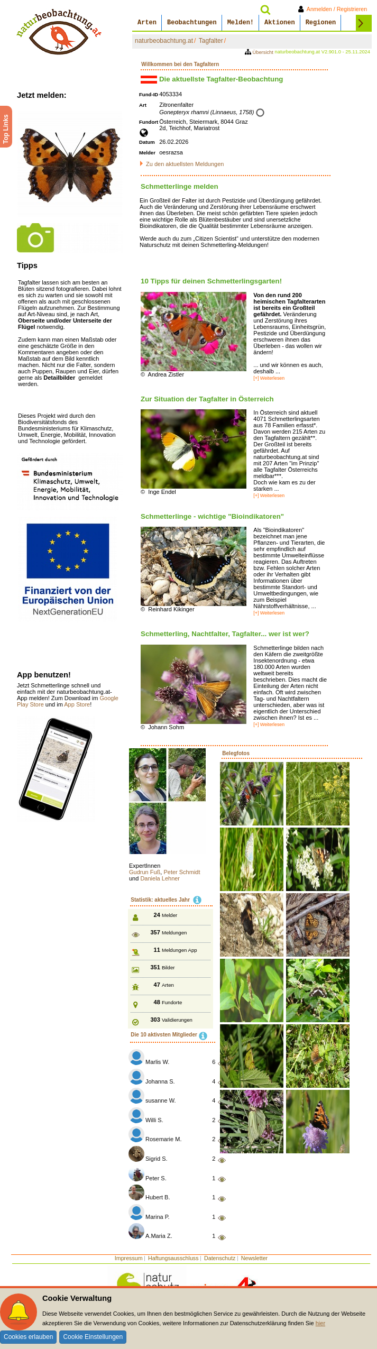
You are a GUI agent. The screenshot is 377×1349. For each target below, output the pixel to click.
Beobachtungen (192, 22)
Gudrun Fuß (144, 872)
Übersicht (260, 52)
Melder (147, 152)
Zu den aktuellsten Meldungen (185, 164)
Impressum (129, 1258)
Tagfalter (211, 40)
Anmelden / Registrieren (334, 9)
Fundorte (172, 1002)
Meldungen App (179, 950)
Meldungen (174, 932)
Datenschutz (219, 1258)
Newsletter (254, 1258)
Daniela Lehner (160, 878)
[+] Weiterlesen (268, 378)
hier (320, 1323)
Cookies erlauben (28, 1337)
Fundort (148, 122)
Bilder (168, 967)
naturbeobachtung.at (164, 40)
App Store (77, 704)
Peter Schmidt (181, 872)
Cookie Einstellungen (93, 1337)
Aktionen (279, 22)
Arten (147, 22)
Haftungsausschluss (173, 1258)
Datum (147, 142)
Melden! (240, 22)
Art (142, 105)
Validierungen (177, 1020)
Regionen (321, 22)
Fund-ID (148, 94)
